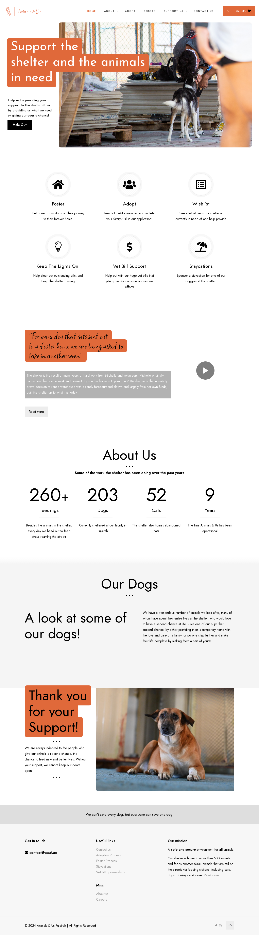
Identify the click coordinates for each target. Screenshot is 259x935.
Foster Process (106, 861)
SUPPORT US (239, 11)
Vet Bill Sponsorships (110, 872)
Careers (101, 899)
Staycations (103, 866)
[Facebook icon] (216, 925)
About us (102, 894)
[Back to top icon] (230, 925)
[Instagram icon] (220, 925)
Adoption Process (108, 855)
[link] (205, 370)
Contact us (103, 849)
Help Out (28, 125)
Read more (211, 875)
